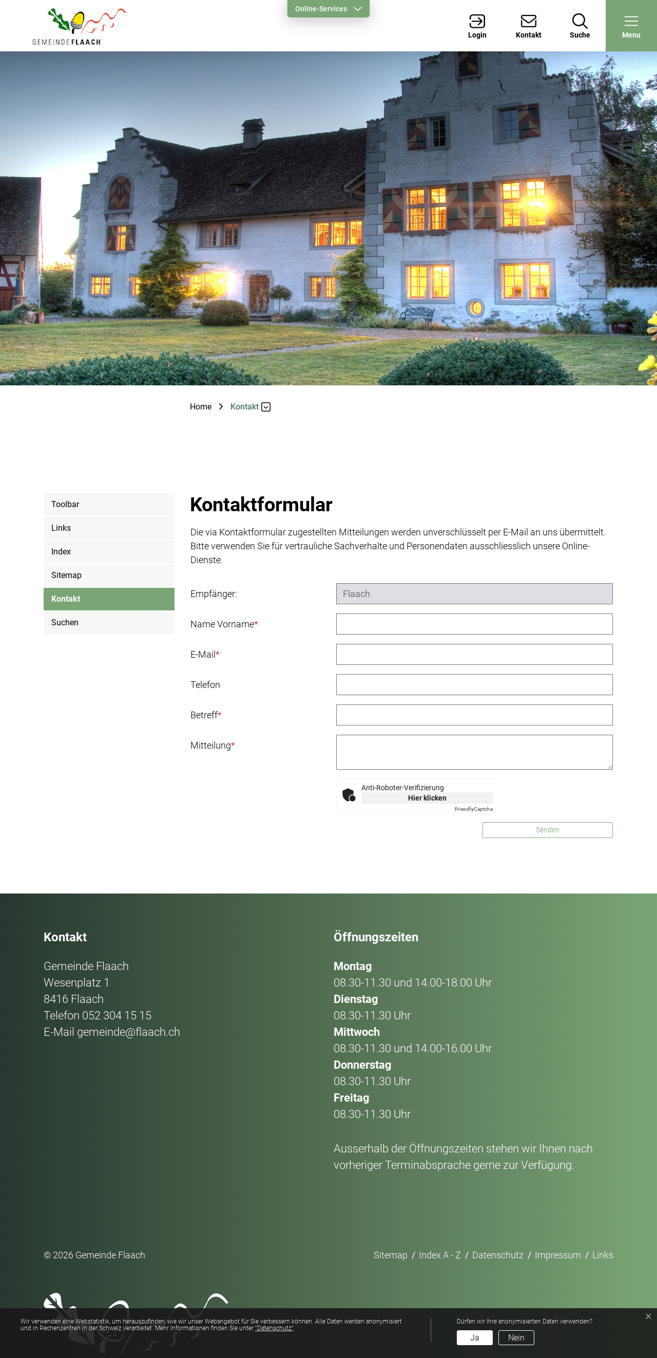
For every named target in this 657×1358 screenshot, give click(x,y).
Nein (516, 1338)
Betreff (206, 715)
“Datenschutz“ (274, 1328)
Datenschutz (498, 1255)
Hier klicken (427, 798)
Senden (547, 830)
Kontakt (65, 602)
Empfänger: (213, 593)
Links (61, 528)
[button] (631, 25)
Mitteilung (212, 745)
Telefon (205, 684)
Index (61, 551)
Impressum (558, 1255)
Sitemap (66, 575)
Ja (474, 1338)
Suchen (65, 622)
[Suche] (580, 25)
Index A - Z (440, 1255)
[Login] (477, 25)
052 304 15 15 (116, 1015)
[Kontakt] (528, 25)
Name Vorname (224, 624)
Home (200, 407)
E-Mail (205, 654)
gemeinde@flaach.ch (128, 1032)
